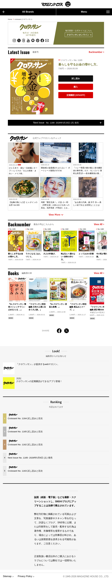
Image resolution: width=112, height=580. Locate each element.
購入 (76, 87)
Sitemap (7, 576)
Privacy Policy (25, 576)
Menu (95, 11)
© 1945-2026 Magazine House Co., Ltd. (86, 576)
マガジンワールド (56, 4)
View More (56, 214)
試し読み (76, 78)
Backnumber (96, 52)
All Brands (18, 11)
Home (10, 19)
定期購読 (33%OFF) (75, 95)
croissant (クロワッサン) (23, 19)
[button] (101, 244)
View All (99, 224)
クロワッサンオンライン (79, 35)
